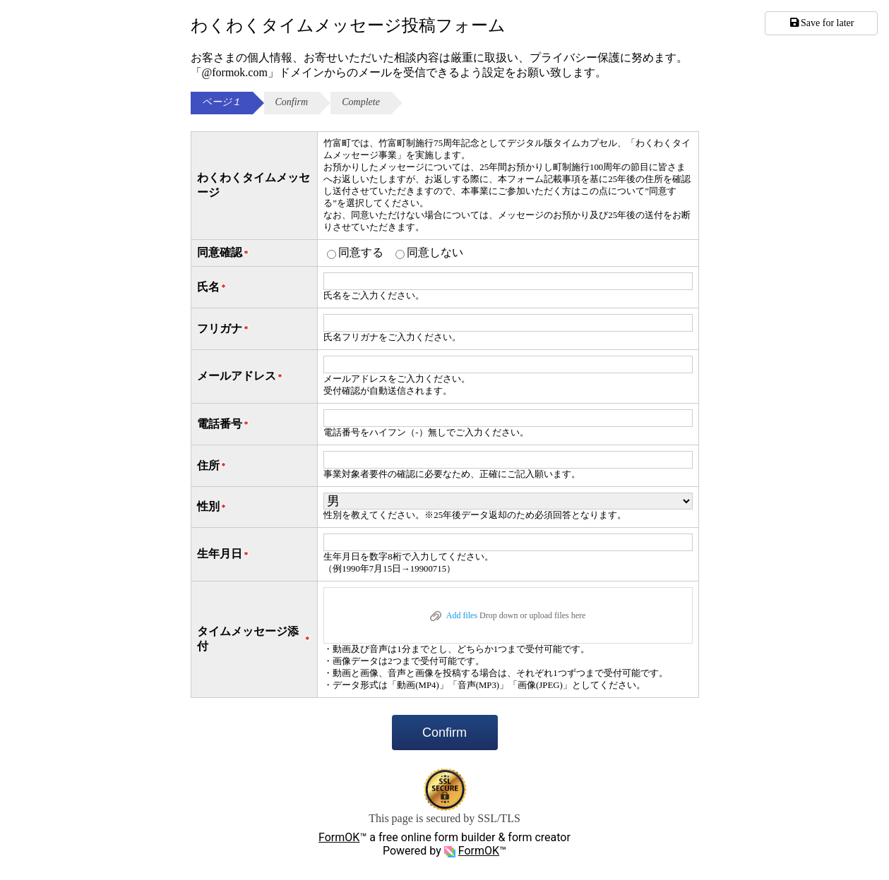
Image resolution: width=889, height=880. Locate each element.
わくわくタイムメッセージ (253, 184)
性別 (212, 507)
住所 (212, 466)
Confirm (444, 732)
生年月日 (224, 554)
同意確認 (224, 253)
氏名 (212, 287)
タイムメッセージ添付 (254, 638)
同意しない (435, 252)
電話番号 (224, 424)
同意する (360, 252)
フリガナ (224, 329)
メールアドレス (241, 376)
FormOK (338, 837)
